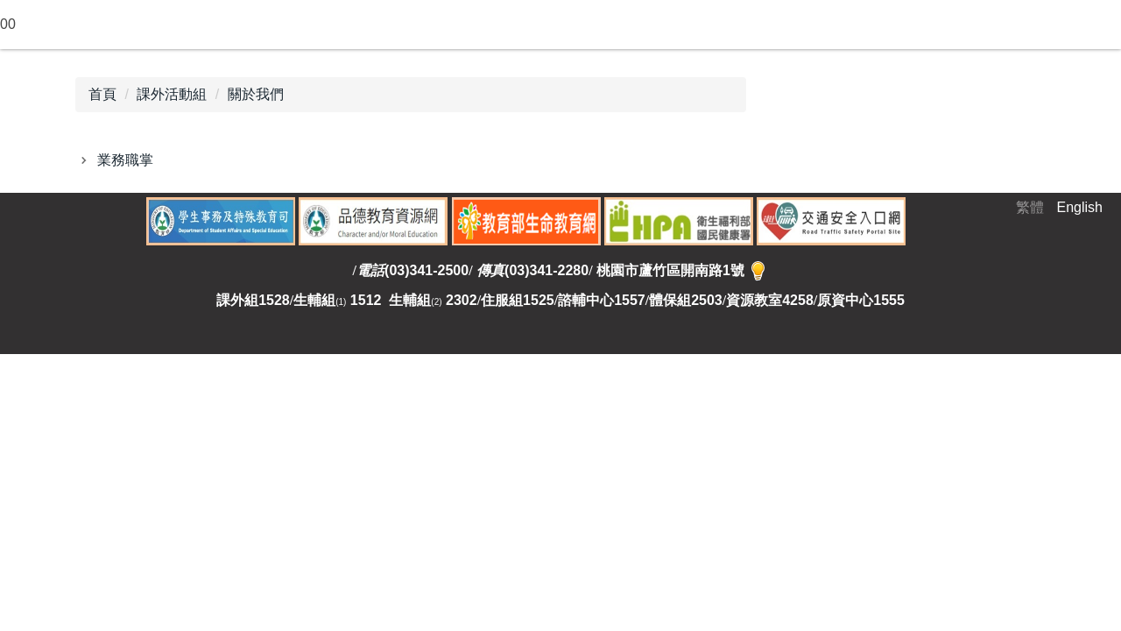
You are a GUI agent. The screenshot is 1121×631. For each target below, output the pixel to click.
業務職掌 (125, 159)
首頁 (102, 94)
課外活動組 (172, 94)
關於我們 (256, 94)
